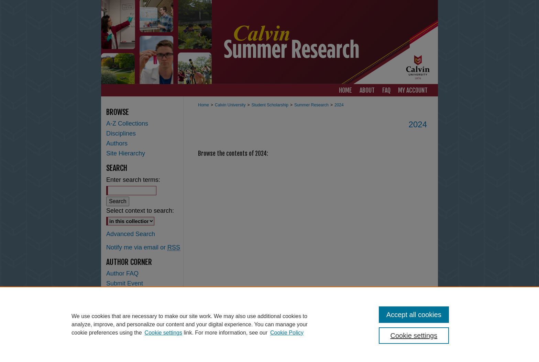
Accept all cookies (413, 314)
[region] (269, 324)
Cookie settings (163, 333)
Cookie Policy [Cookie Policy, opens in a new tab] (287, 333)
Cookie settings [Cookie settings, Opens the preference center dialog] (414, 335)
